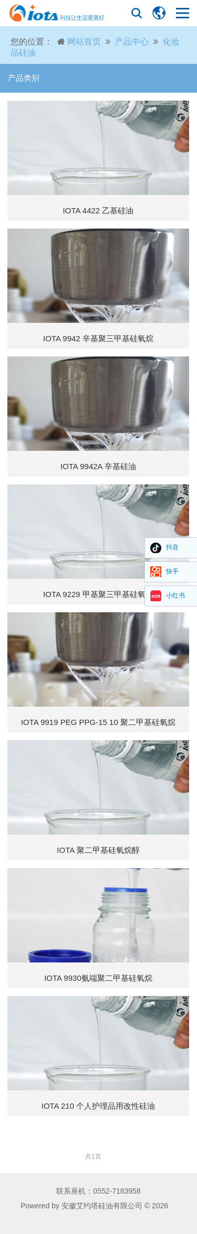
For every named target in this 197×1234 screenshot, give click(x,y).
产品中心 (132, 41)
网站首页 (84, 41)
